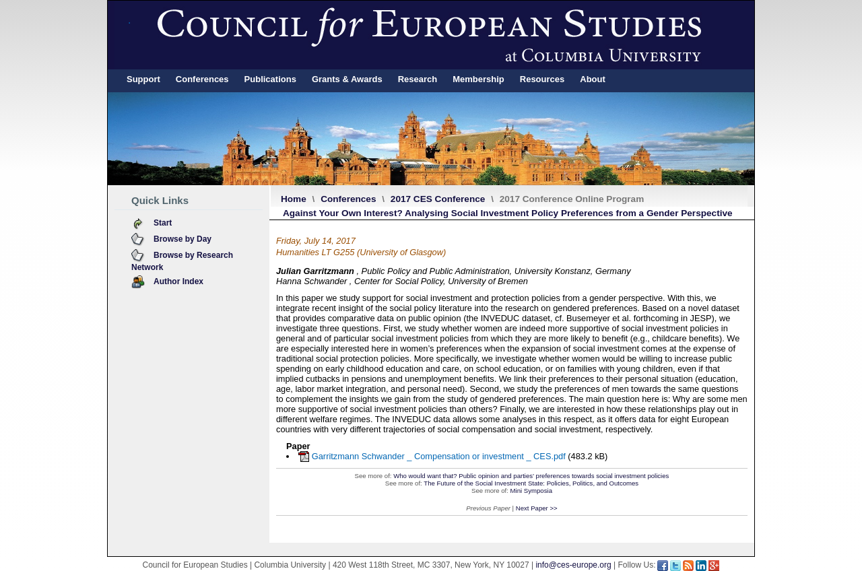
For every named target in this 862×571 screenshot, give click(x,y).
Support (143, 79)
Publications (270, 79)
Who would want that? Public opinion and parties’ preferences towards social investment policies (531, 475)
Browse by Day (182, 239)
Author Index (178, 281)
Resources (542, 79)
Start (163, 223)
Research (418, 79)
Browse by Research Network (182, 261)
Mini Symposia (531, 490)
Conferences (202, 79)
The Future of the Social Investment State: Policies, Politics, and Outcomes (531, 483)
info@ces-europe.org (573, 565)
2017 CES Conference (438, 199)
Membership (478, 79)
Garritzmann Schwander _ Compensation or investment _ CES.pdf (439, 456)
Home (293, 199)
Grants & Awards (347, 79)
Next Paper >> (537, 508)
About (592, 79)
